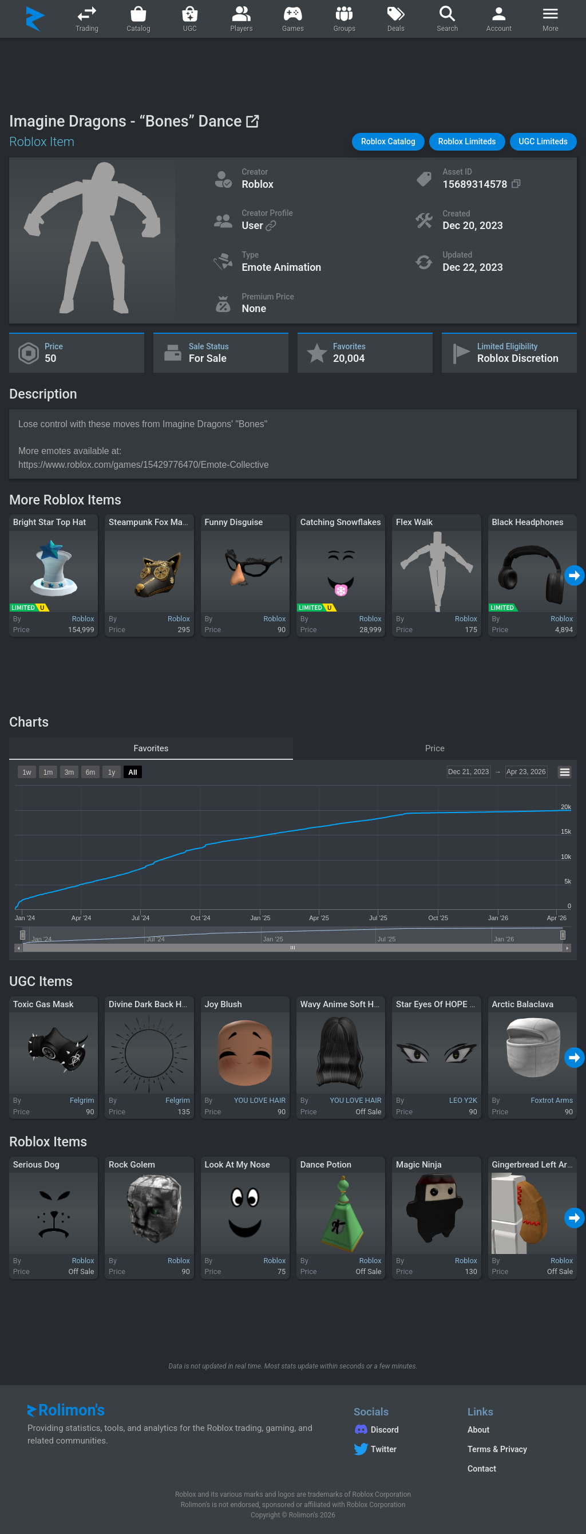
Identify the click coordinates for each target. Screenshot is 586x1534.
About (478, 1429)
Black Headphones (527, 522)
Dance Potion (326, 1165)
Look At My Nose (237, 1165)
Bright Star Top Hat (49, 522)
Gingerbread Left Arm (533, 1165)
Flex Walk (414, 522)
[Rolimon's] (35, 18)
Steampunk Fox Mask (150, 522)
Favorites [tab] (150, 748)
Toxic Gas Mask (43, 1004)
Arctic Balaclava (522, 1004)
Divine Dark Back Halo (151, 1004)
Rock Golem (132, 1165)
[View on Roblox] (252, 121)
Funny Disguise (233, 522)
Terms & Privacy (497, 1449)
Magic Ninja (419, 1165)
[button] (388, 142)
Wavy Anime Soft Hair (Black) (356, 1004)
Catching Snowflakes (340, 522)
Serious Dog (36, 1165)
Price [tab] (435, 748)
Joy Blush (223, 1004)
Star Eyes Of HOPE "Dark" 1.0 (451, 1004)
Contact (482, 1468)
